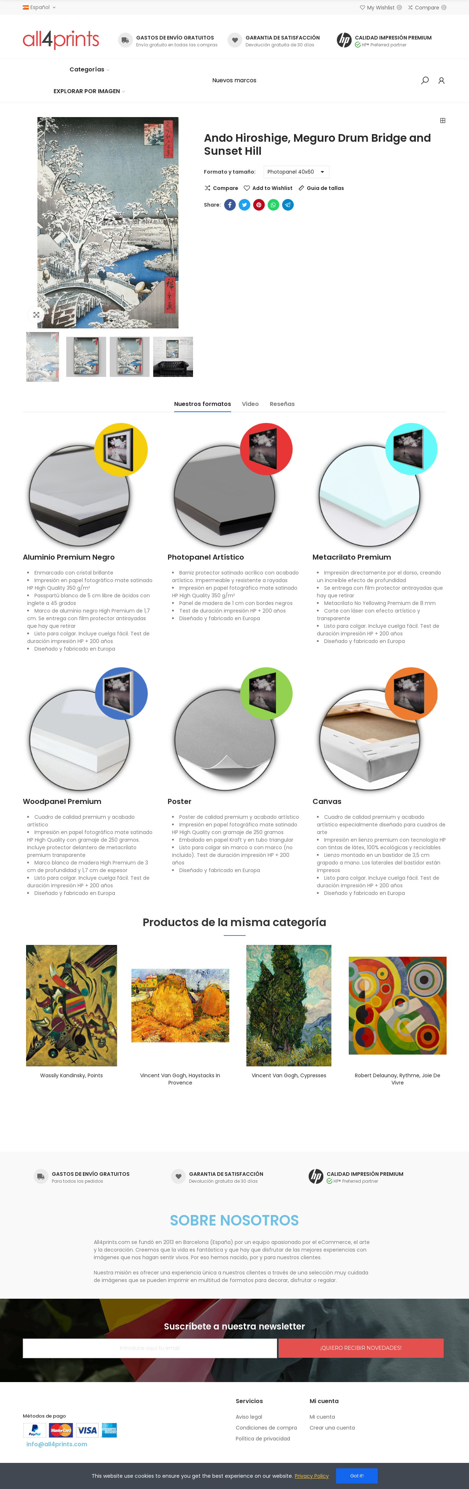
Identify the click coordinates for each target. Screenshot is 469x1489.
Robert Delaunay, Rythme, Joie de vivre (397, 1079)
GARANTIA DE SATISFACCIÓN (283, 37)
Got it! (357, 1475)
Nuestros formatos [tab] (202, 404)
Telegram (288, 205)
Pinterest (259, 205)
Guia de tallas (325, 188)
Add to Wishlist (272, 188)
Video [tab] (250, 404)
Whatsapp (273, 205)
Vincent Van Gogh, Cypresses (289, 1075)
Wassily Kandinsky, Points (71, 1075)
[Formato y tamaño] (297, 172)
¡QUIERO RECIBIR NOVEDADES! (361, 1348)
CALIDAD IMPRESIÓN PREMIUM (393, 37)
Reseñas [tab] (282, 404)
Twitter (244, 205)
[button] (234, 80)
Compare (225, 188)
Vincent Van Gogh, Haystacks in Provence (180, 1079)
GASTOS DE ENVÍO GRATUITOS (175, 37)
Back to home (443, 120)
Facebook (230, 205)
